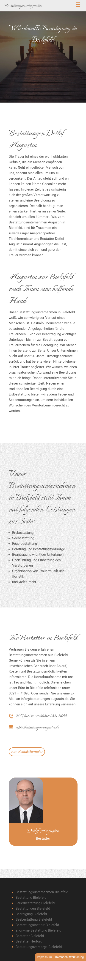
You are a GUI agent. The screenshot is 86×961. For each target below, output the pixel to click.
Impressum (44, 957)
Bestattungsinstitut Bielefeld (37, 925)
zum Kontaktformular (27, 752)
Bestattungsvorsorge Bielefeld (39, 947)
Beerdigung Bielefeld (31, 914)
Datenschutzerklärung (69, 957)
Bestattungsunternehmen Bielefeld (42, 892)
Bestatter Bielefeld (30, 936)
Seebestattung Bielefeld (34, 919)
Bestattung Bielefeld (31, 898)
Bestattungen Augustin (22, 6)
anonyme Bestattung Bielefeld (38, 930)
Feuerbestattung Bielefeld (35, 903)
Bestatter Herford (29, 941)
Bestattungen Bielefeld (33, 908)
